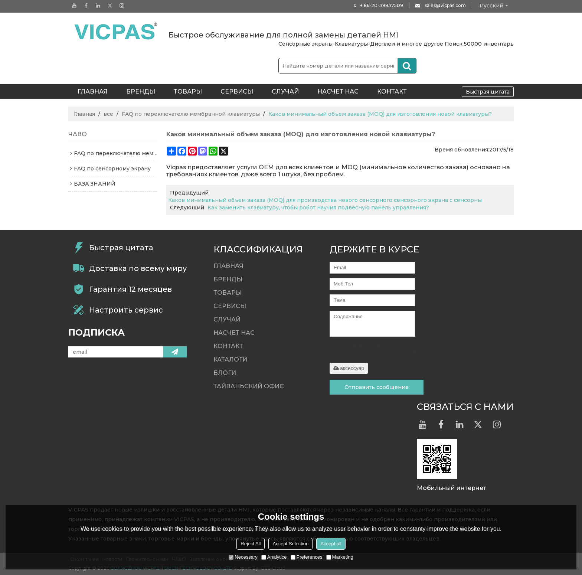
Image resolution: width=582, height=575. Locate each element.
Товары (188, 91)
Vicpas (176, 167)
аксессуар (348, 368)
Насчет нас (338, 91)
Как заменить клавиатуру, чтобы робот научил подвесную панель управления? (318, 207)
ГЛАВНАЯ (93, 91)
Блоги (224, 372)
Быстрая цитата (488, 91)
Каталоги (230, 359)
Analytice (274, 557)
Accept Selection (290, 543)
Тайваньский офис (248, 386)
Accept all (330, 543)
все (108, 114)
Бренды (140, 91)
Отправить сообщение (376, 387)
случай (285, 91)
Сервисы (236, 91)
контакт (392, 91)
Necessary (243, 557)
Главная (84, 114)
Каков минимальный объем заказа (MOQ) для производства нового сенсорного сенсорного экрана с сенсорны (325, 200)
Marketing (339, 557)
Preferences (307, 557)
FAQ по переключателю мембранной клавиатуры (191, 114)
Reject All (251, 543)
